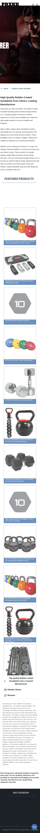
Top (34, 827)
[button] (33, 5)
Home (6, 88)
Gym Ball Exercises (15, 780)
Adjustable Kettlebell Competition (27, 773)
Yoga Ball (3, 780)
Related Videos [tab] (12, 689)
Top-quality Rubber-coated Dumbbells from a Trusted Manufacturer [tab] (18, 681)
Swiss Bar (12, 782)
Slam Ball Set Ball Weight (20, 777)
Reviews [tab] (9, 695)
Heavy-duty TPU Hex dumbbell (11, 775)
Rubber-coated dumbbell (21, 88)
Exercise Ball (34, 777)
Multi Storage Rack (7, 773)
